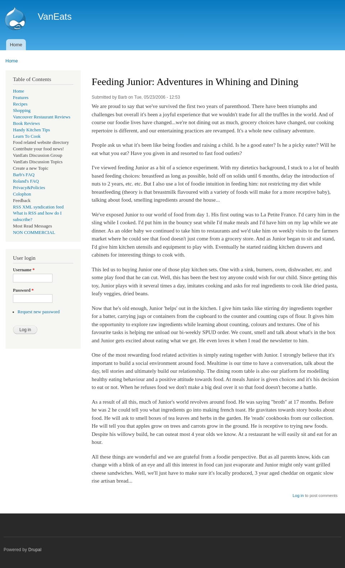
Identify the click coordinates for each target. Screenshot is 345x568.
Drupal (35, 549)
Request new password (39, 311)
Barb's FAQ (23, 174)
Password (23, 290)
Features (20, 97)
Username (23, 269)
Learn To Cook (27, 136)
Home (16, 44)
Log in (298, 495)
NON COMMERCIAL (34, 232)
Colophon (22, 194)
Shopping (22, 110)
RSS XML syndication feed (38, 207)
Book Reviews (26, 123)
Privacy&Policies (29, 187)
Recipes (20, 104)
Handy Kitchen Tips (31, 129)
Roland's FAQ (26, 181)
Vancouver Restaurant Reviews (41, 116)
